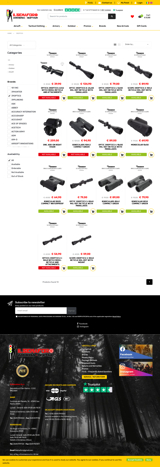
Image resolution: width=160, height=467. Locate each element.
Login (138, 3)
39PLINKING (17, 100)
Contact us (105, 3)
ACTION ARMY (18, 131)
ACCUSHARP (17, 116)
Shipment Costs (88, 363)
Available (15, 164)
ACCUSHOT (16, 119)
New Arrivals (123, 26)
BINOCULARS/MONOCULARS (81, 112)
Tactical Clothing (36, 26)
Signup (71, 311)
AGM (13, 135)
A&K (13, 104)
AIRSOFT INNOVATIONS (22, 143)
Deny (148, 460)
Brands (102, 26)
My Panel (123, 3)
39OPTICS (16, 96)
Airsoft (17, 26)
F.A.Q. (89, 3)
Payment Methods (89, 360)
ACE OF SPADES (19, 123)
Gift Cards (142, 26)
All (12, 160)
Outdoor (72, 26)
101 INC (14, 88)
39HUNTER (16, 92)
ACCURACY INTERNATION (23, 112)
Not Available (17, 172)
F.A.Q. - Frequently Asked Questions (97, 372)
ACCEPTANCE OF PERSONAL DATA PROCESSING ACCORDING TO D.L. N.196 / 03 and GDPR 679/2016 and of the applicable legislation (69, 316)
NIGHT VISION (52, 112)
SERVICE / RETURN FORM (94, 377)
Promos (87, 26)
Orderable (16, 168)
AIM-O (14, 139)
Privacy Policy (88, 358)
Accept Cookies (135, 460)
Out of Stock (17, 176)
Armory (56, 26)
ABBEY (14, 108)
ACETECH (16, 127)
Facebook (82, 324)
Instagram (83, 326)
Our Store (86, 352)
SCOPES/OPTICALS (52, 55)
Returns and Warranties (92, 366)
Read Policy (116, 316)
